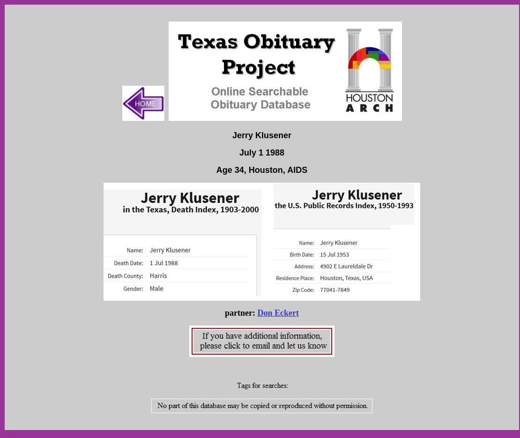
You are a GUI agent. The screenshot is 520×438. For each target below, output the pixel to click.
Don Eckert (278, 313)
